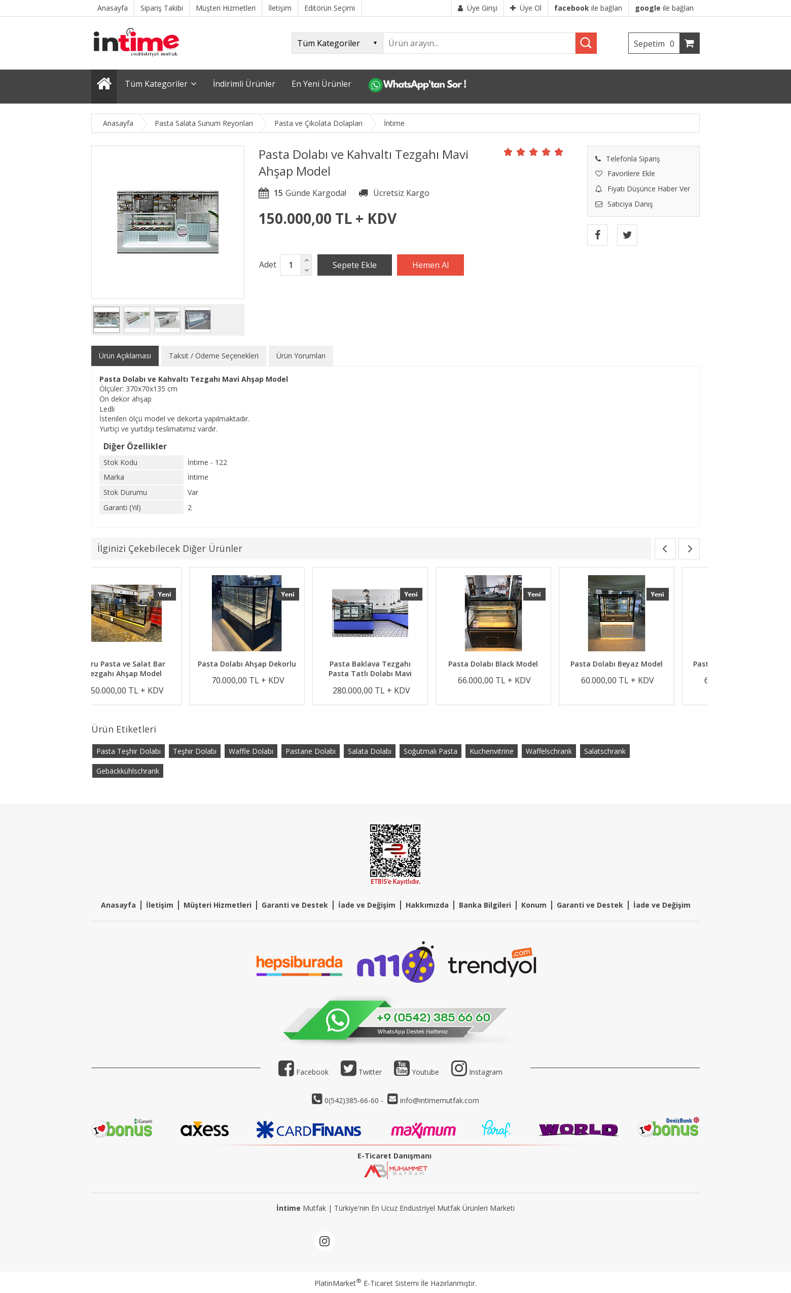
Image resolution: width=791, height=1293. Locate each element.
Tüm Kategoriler (156, 83)
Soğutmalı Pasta (430, 751)
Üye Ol (526, 8)
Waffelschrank (549, 751)
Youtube (416, 1072)
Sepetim (656, 43)
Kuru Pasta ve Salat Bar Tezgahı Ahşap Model (272, 669)
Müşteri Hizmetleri (217, 905)
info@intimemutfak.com (439, 1100)
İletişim (159, 905)
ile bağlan (588, 8)
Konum (534, 905)
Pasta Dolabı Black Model (642, 664)
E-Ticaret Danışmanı (394, 1156)
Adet (267, 264)
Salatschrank (605, 751)
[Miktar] (290, 265)
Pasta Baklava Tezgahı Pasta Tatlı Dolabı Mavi (518, 669)
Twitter (361, 1072)
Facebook (303, 1072)
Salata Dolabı (369, 751)
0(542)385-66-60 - (355, 1100)
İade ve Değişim (367, 905)
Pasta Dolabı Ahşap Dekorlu (395, 664)
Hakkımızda (427, 905)
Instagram (485, 1072)
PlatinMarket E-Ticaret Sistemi (366, 1283)
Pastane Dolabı (310, 751)
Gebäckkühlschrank (127, 771)
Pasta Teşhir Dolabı (128, 751)
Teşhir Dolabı (195, 751)
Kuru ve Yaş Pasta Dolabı (149, 664)
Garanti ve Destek (295, 905)
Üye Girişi (477, 8)
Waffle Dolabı (251, 751)
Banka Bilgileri (485, 905)
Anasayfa (118, 905)
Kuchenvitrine (492, 751)
